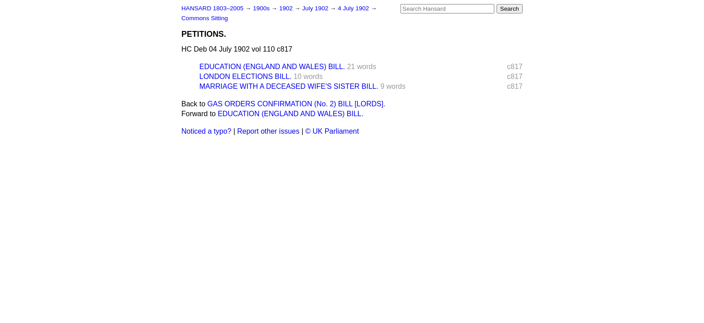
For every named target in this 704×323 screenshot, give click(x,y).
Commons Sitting (204, 18)
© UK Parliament (332, 131)
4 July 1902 (354, 8)
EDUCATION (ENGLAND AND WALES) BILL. (272, 66)
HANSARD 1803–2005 (212, 8)
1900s (262, 8)
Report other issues (268, 131)
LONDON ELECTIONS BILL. (245, 76)
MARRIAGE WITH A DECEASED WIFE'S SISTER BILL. (288, 86)
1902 (287, 8)
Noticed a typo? (206, 131)
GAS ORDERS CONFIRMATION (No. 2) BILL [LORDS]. (296, 104)
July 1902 (316, 8)
